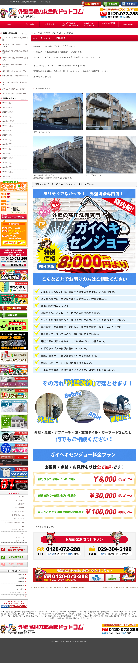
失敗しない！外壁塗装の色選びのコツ (69, 618)
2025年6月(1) (7, 149)
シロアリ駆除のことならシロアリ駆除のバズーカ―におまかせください (58, 588)
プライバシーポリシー (17, 593)
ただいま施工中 (19, 500)
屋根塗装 (15, 209)
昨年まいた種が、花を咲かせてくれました (15, 65)
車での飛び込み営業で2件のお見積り (14, 83)
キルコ (22, 526)
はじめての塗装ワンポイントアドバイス (34, 612)
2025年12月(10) (8, 121)
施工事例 (21, 496)
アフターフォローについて (122, 612)
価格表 (134, 612)
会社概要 (21, 578)
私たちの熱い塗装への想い (101, 614)
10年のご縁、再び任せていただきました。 (15, 59)
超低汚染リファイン (18, 515)
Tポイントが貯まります (15, 616)
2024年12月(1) (7, 172)
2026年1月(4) (7, 116)
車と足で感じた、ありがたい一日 (14, 94)
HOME (2, 612)
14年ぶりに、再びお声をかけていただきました (15, 45)
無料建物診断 (72, 612)
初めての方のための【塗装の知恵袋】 (60, 616)
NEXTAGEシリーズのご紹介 (57, 612)
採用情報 (21, 582)
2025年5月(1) (7, 153)
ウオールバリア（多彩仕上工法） (14, 522)
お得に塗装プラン (106, 612)
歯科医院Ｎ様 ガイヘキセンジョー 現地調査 (120, 588)
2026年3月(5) (7, 107)
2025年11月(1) (7, 126)
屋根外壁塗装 (16, 210)
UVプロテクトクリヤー (17, 530)
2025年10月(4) (7, 130)
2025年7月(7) (7, 144)
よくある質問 (70, 614)
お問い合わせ (20, 541)
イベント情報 (82, 612)
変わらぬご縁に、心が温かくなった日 (15, 77)
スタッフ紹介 (20, 589)
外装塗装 (15, 207)
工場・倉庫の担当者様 (112, 616)
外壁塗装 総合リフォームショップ (35, 616)
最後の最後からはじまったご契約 (14, 71)
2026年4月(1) (7, 103)
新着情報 (21, 574)
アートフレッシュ (18, 519)
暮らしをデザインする (96, 616)
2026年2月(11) (7, 112)
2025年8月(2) (7, 139)
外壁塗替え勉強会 (93, 612)
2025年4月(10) (7, 158)
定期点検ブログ (59, 614)
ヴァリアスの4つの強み (80, 616)
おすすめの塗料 (19, 507)
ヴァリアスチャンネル (33, 614)
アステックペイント (18, 511)
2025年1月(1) (7, 167)
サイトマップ (20, 596)
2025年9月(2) (7, 135)
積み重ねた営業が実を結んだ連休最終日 (15, 52)
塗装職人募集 (20, 585)
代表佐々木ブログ (44, 33)
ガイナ (22, 533)
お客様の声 (21, 504)
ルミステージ (20, 537)
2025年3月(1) (7, 162)
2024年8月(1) (7, 176)
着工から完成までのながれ (16, 614)
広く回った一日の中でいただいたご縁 (15, 39)
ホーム (33, 33)
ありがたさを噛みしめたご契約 (13, 89)
